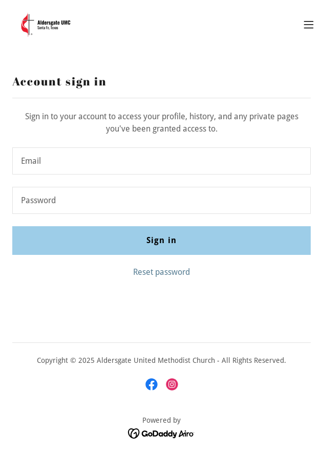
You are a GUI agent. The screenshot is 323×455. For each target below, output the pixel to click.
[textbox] (161, 161)
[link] (44, 24)
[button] (308, 24)
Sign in (161, 240)
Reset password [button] (161, 272)
